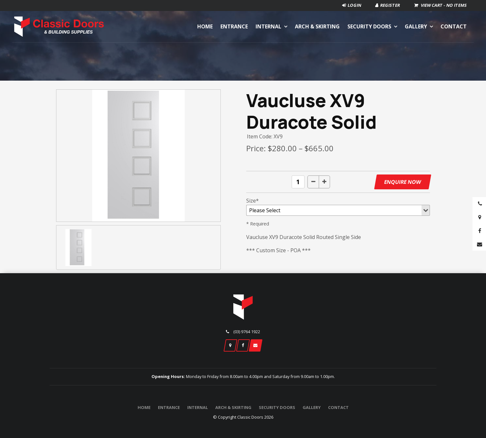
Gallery (416, 26)
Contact (454, 26)
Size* (252, 200)
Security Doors (369, 26)
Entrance (234, 26)
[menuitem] (144, 407)
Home (205, 26)
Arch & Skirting (317, 26)
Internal (268, 26)
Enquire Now (403, 181)
